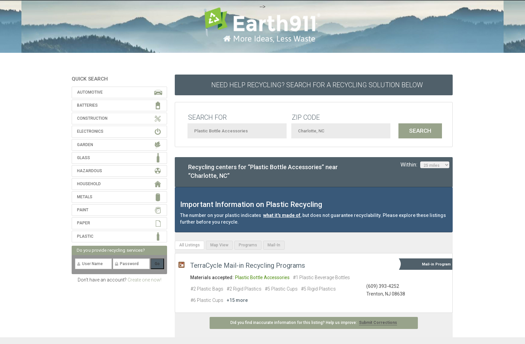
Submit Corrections (378, 322)
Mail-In (274, 245)
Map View (219, 245)
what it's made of (281, 215)
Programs (248, 245)
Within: (424, 164)
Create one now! (144, 279)
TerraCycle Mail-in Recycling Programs (247, 265)
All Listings (189, 245)
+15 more (237, 300)
